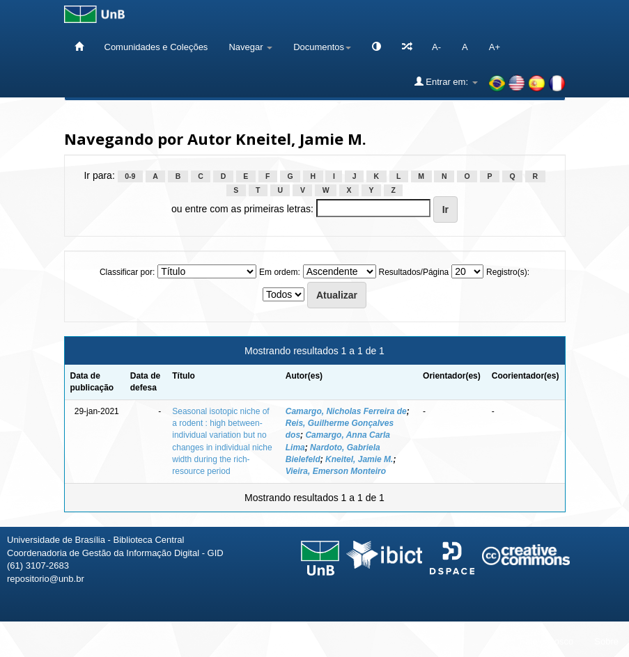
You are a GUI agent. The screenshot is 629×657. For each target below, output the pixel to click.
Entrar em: (446, 81)
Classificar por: (127, 272)
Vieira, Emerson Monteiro (336, 471)
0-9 (130, 176)
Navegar (250, 47)
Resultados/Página (414, 272)
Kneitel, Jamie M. (359, 459)
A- (436, 47)
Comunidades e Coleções (156, 47)
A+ (494, 47)
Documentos (322, 47)
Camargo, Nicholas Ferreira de (346, 411)
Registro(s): (507, 272)
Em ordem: (279, 272)
